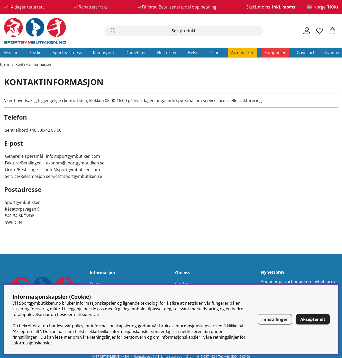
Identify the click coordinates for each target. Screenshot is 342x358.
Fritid (215, 52)
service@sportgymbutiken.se (74, 176)
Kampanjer (275, 52)
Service (97, 283)
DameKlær (135, 52)
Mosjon (11, 52)
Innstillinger (274, 319)
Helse (193, 52)
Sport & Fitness (67, 52)
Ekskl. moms (258, 7)
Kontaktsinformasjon (33, 64)
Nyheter (332, 52)
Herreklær (167, 52)
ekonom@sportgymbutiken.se (75, 163)
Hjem (4, 64)
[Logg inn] (306, 30)
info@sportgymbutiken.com (73, 156)
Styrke (35, 52)
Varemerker (242, 52)
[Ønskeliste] (319, 30)
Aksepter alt (312, 319)
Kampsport (104, 52)
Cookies (182, 283)
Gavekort (305, 52)
